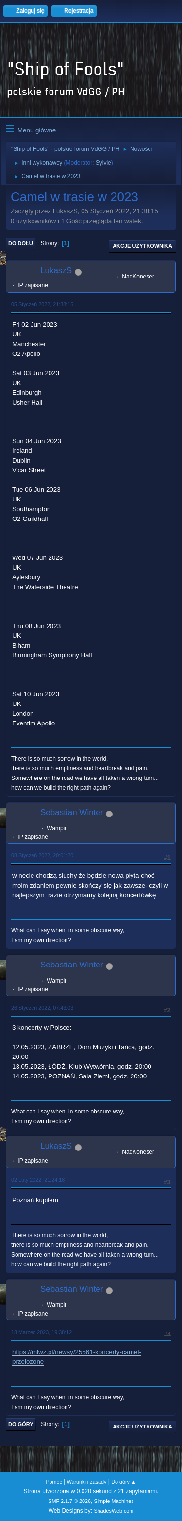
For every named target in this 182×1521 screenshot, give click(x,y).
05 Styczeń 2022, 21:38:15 (42, 304)
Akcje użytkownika (142, 246)
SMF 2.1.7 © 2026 (69, 1501)
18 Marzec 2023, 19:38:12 (41, 1332)
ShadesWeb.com (113, 1511)
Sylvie (103, 162)
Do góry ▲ (123, 1481)
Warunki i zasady (87, 1481)
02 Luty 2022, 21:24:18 (38, 1180)
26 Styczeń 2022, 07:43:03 (42, 1008)
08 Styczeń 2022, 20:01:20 (42, 855)
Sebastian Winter (71, 812)
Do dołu (20, 243)
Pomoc (54, 1481)
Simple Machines (114, 1501)
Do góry (20, 1424)
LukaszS (56, 270)
